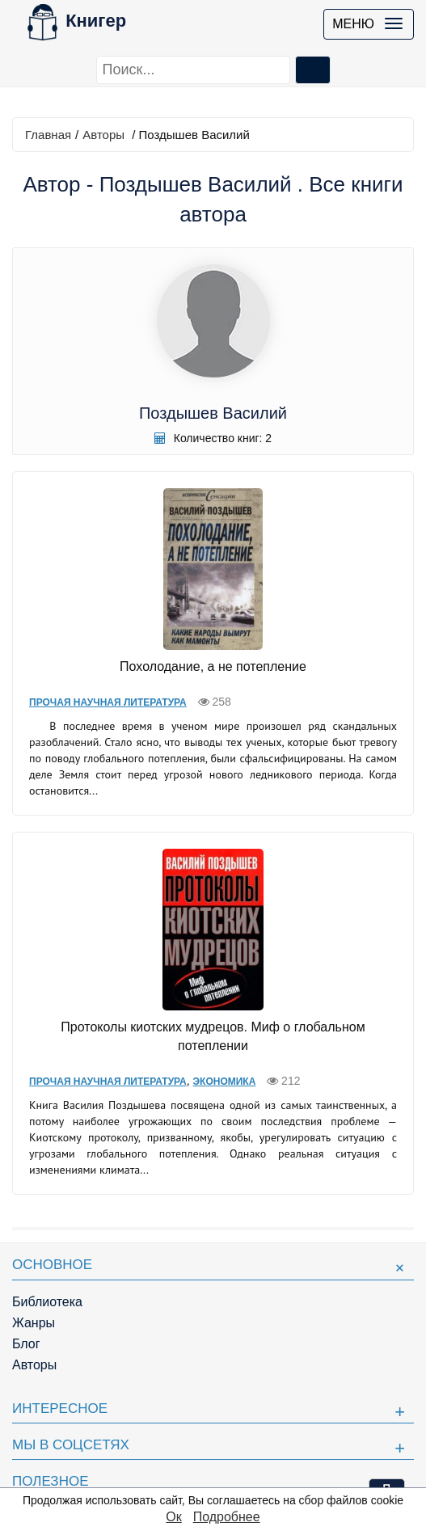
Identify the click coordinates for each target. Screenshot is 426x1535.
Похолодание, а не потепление (213, 666)
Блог (26, 1344)
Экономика (224, 1081)
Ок (173, 1517)
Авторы (103, 134)
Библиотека (47, 1302)
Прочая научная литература (108, 702)
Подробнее (226, 1517)
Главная (48, 134)
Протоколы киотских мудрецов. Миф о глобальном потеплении (213, 1036)
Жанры (33, 1323)
